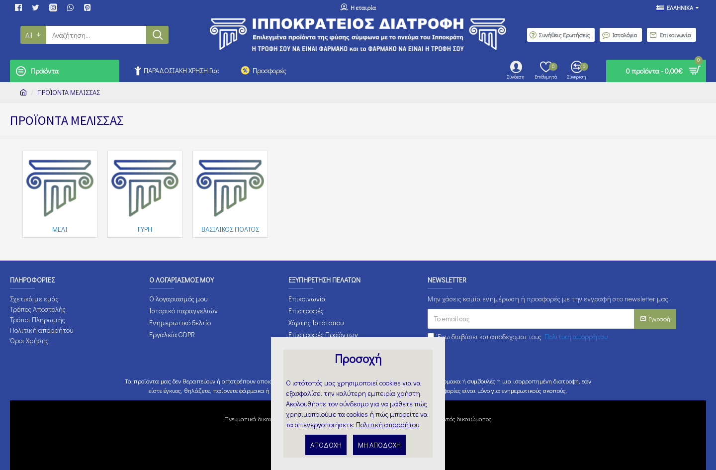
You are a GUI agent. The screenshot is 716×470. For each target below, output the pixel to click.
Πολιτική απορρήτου (387, 424)
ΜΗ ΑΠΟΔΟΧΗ (379, 445)
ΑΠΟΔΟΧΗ (326, 445)
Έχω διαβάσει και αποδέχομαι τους (518, 336)
